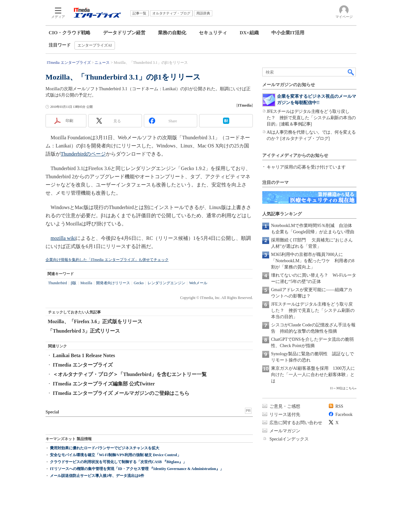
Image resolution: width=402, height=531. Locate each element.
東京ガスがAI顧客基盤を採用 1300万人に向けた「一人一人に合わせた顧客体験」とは (313, 374)
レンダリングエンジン (166, 283)
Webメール (198, 283)
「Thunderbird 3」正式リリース (84, 331)
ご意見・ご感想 (284, 406)
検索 (351, 72)
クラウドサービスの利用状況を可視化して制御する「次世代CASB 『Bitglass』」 (118, 462)
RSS (339, 406)
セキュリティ (213, 32)
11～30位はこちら (342, 388)
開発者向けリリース (113, 283)
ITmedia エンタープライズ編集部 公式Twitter (104, 383)
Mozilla (86, 283)
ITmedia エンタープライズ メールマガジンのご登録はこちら (121, 393)
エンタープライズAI (95, 45)
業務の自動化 (172, 32)
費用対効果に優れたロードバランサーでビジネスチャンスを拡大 (104, 448)
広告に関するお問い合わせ (295, 422)
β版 (73, 283)
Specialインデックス (289, 439)
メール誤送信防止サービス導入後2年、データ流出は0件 (97, 475)
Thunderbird (57, 283)
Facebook (343, 414)
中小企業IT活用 (288, 32)
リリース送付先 (284, 414)
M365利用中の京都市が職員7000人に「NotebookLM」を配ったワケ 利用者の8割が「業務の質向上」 (312, 260)
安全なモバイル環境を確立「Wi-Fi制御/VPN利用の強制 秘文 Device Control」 (115, 455)
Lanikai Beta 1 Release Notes (84, 355)
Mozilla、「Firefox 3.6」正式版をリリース (95, 321)
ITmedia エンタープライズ (83, 365)
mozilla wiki (63, 238)
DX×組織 (249, 32)
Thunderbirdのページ (83, 154)
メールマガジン (284, 431)
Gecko (139, 283)
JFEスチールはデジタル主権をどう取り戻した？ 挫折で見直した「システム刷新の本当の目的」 (313, 310)
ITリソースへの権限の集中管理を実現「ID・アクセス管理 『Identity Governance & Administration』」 (137, 469)
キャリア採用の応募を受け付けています (306, 167)
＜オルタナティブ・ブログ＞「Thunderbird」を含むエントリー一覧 (130, 374)
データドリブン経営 (124, 32)
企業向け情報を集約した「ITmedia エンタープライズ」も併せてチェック (107, 259)
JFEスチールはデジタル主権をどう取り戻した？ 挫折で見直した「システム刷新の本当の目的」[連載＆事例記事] (311, 117)
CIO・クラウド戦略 (69, 32)
